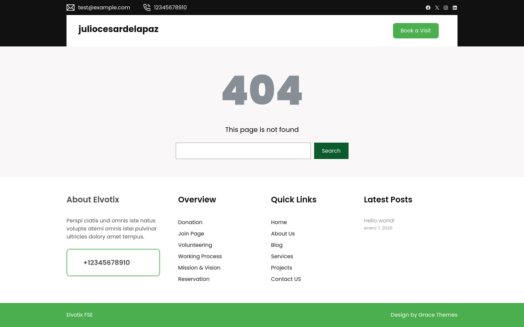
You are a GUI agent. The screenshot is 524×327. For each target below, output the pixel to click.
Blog (277, 245)
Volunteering (195, 245)
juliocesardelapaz (118, 29)
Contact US (286, 279)
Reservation (194, 279)
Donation (190, 222)
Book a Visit (416, 30)
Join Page (191, 233)
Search (331, 151)
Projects (281, 268)
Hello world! (379, 220)
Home (279, 222)
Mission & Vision (199, 268)
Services (282, 256)
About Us (283, 233)
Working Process (200, 256)
